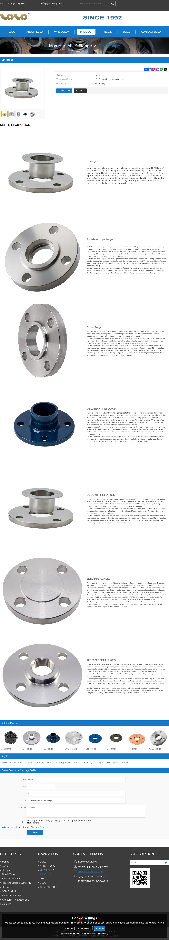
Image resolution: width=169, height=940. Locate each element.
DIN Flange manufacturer (66, 762)
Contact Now (64, 90)
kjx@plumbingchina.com (53, 3)
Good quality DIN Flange (91, 762)
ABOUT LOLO (33, 32)
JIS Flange (111, 749)
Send (35, 832)
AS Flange (132, 749)
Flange (85, 45)
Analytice (78, 933)
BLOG (125, 32)
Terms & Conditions (40, 827)
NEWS (106, 32)
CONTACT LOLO (149, 32)
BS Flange (48, 749)
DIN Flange (6, 762)
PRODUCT (85, 32)
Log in (13, 3)
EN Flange (27, 749)
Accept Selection (84, 928)
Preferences (90, 933)
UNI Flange (91, 749)
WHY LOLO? (60, 32)
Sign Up (21, 3)
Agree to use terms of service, (25, 827)
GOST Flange (71, 749)
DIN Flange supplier (23, 762)
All (69, 45)
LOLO (10, 32)
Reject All (69, 928)
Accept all (100, 928)
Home (55, 45)
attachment (33, 823)
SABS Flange (155, 749)
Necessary (66, 933)
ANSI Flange (6, 749)
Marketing (103, 933)
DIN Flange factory (43, 762)
